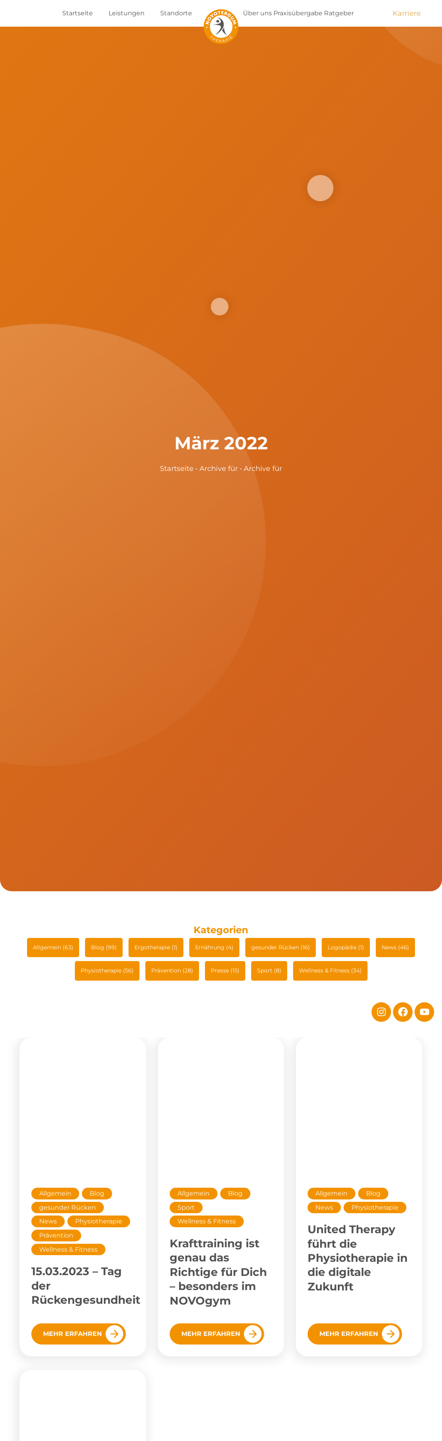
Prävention (56, 1235)
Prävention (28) (172, 970)
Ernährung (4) (214, 947)
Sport (186, 1207)
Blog (97, 1193)
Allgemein (55, 1193)
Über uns (257, 13)
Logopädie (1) (346, 947)
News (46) (395, 947)
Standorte (176, 13)
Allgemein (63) (53, 947)
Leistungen (127, 13)
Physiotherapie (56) (107, 970)
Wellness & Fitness (68, 1249)
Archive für (218, 468)
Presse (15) (225, 970)
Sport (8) (269, 970)
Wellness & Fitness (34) (330, 970)
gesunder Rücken (67, 1207)
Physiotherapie (98, 1221)
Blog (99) (104, 947)
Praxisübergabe (298, 13)
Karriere (407, 13)
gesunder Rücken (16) (280, 947)
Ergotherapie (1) (156, 947)
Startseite (77, 13)
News (48, 1221)
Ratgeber (339, 13)
